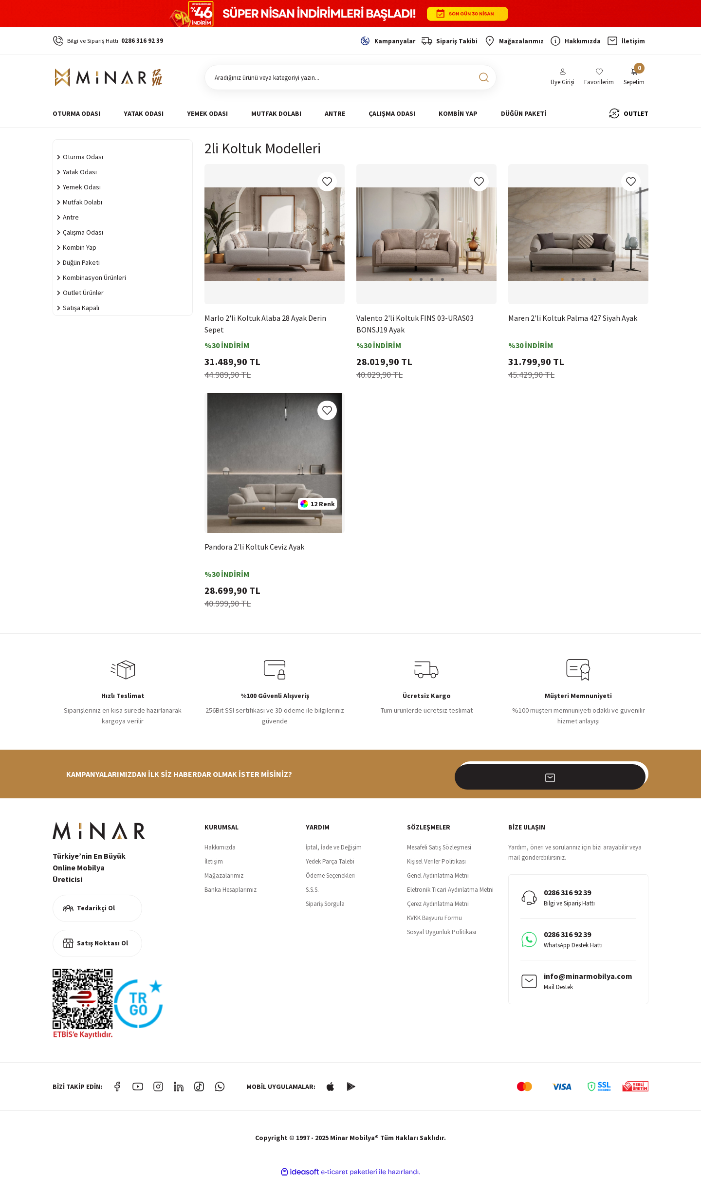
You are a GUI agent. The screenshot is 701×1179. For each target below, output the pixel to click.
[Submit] (636, 774)
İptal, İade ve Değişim (334, 847)
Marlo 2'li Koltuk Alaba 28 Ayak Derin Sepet (265, 323)
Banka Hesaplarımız (230, 889)
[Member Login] (562, 77)
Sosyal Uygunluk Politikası (441, 932)
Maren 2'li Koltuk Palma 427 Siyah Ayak (572, 318)
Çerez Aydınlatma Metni (438, 904)
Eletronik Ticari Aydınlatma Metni (450, 889)
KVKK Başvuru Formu (434, 918)
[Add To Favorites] (327, 181)
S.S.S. (312, 889)
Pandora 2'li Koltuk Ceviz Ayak (254, 547)
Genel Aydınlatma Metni (438, 875)
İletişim (213, 861)
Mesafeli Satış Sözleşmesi (439, 847)
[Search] (350, 77)
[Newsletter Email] (553, 774)
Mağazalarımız (223, 875)
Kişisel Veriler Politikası (436, 861)
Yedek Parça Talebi (330, 861)
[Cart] (634, 77)
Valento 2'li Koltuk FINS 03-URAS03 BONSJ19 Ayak (415, 323)
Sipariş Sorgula (325, 904)
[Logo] (109, 77)
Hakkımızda (220, 847)
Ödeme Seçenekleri (330, 875)
